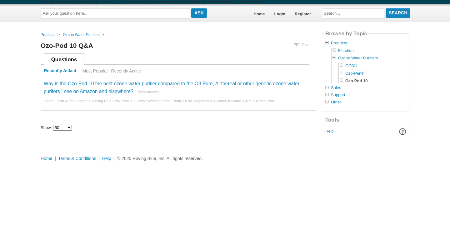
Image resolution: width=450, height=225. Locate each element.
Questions (64, 59)
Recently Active (126, 70)
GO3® (351, 65)
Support (338, 95)
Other (336, 102)
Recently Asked (60, 70)
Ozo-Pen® (354, 73)
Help (329, 131)
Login (279, 14)
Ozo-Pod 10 (356, 80)
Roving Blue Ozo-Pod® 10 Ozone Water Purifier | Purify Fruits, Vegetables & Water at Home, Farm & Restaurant (183, 101)
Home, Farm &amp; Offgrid (66, 101)
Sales (336, 88)
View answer (148, 92)
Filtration (346, 50)
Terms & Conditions (77, 158)
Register (303, 14)
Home (259, 14)
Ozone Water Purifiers (81, 34)
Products (48, 34)
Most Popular (95, 70)
